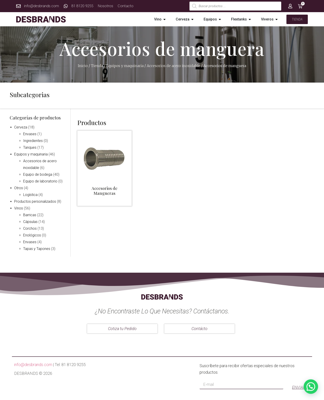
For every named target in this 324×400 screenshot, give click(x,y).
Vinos (18, 208)
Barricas (29, 215)
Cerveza (20, 127)
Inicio (83, 65)
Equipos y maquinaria (125, 65)
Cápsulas (30, 222)
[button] (164, 19)
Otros (18, 188)
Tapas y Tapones (36, 249)
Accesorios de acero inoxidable (173, 65)
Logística (30, 195)
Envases (29, 134)
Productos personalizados (35, 201)
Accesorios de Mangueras (104, 191)
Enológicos (32, 235)
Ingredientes (33, 141)
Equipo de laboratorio (40, 181)
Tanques (29, 147)
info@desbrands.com (33, 364)
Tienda (97, 65)
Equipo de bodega (37, 174)
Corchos (30, 228)
